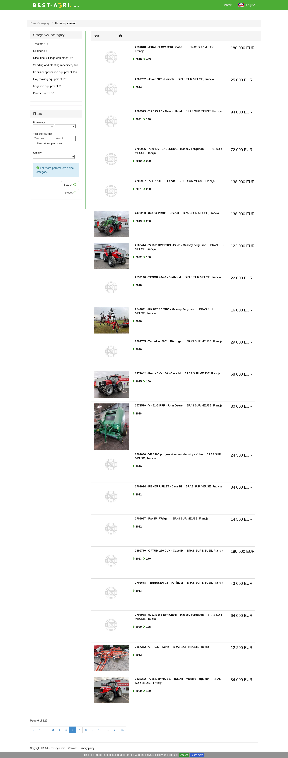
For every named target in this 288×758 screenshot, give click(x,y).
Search (70, 184)
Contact (227, 5)
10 (99, 730)
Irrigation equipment (47, 86)
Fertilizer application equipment (55, 72)
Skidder (40, 51)
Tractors (41, 43)
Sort (108, 36)
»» (122, 730)
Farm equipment (65, 23)
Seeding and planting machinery (55, 65)
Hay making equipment (50, 79)
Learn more (197, 755)
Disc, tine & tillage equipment (53, 58)
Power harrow (43, 93)
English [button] (248, 5)
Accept (184, 755)
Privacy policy (87, 748)
